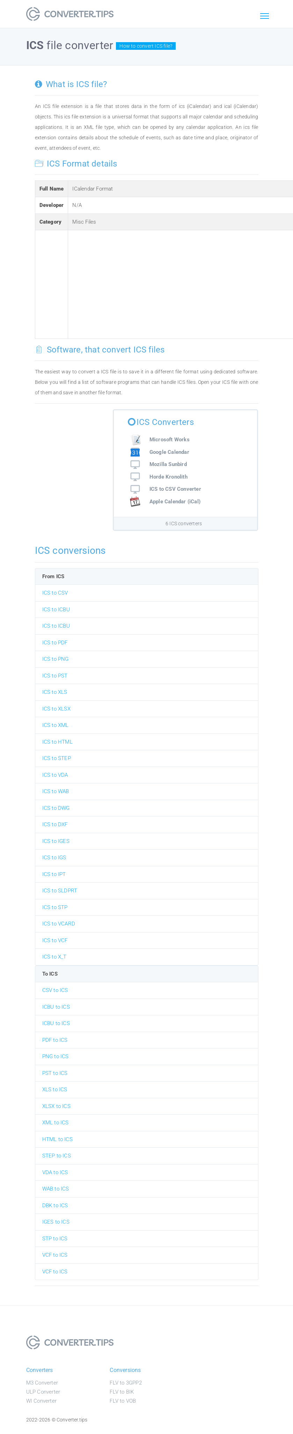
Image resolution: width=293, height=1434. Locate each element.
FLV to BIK (122, 1392)
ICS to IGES (55, 841)
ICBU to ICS (56, 1007)
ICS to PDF (55, 643)
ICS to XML (55, 725)
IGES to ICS (55, 1222)
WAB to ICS (55, 1189)
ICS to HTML (57, 742)
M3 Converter (42, 1383)
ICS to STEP (56, 758)
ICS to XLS (54, 692)
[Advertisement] (181, 283)
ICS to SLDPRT (60, 890)
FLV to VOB (123, 1401)
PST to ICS (55, 1073)
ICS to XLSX (56, 709)
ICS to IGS (54, 857)
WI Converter (41, 1401)
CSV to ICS (55, 990)
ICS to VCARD (58, 924)
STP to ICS (55, 1238)
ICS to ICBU (56, 609)
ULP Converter (43, 1392)
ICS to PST (55, 676)
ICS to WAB (55, 791)
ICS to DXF (55, 824)
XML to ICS (55, 1122)
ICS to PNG (55, 659)
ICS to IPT (54, 874)
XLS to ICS (54, 1089)
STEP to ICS (56, 1156)
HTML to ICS (57, 1139)
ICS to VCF (55, 940)
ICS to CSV (55, 593)
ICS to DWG (56, 808)
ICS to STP (55, 907)
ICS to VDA (55, 775)
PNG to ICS (55, 1056)
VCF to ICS (55, 1255)
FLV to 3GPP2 (125, 1383)
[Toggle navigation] (264, 16)
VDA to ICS (55, 1172)
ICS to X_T (54, 957)
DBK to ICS (55, 1205)
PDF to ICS (55, 1040)
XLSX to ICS (56, 1106)
